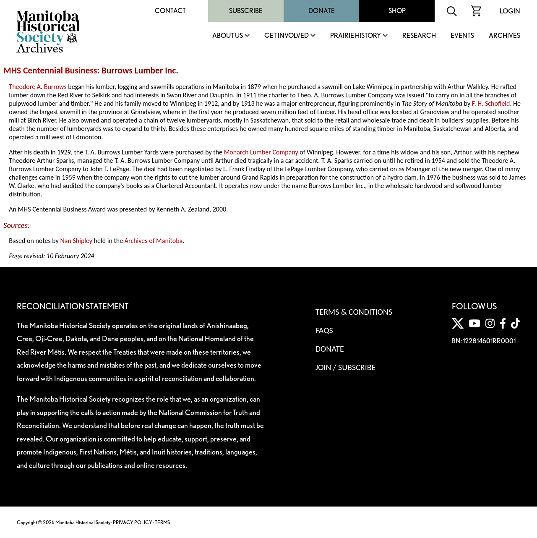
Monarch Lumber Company (261, 152)
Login (510, 11)
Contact (170, 11)
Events (462, 35)
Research (419, 35)
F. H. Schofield (491, 103)
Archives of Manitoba (153, 241)
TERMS (162, 522)
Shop (397, 11)
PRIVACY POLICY (132, 522)
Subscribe (246, 11)
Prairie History (355, 35)
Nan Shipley (76, 241)
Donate (321, 11)
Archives (504, 35)
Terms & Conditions (353, 312)
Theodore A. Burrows (37, 87)
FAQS (324, 330)
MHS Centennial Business (50, 70)
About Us (227, 35)
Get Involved (286, 35)
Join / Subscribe (345, 367)
